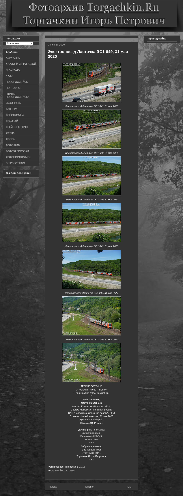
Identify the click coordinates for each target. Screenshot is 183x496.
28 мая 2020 (91, 439)
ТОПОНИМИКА (15, 115)
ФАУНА (10, 133)
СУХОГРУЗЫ (13, 102)
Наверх (52, 486)
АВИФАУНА (13, 57)
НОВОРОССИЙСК (17, 81)
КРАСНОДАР (13, 69)
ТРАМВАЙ (12, 121)
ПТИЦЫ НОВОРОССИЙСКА (17, 95)
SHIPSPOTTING (15, 163)
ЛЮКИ (10, 75)
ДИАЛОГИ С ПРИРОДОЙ (21, 63)
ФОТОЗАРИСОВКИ (17, 151)
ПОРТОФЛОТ (14, 87)
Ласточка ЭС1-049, (91, 436)
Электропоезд (91, 433)
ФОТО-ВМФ (13, 145)
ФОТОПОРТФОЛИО (18, 157)
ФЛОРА (10, 139)
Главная (89, 486)
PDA (128, 486)
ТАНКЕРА (11, 109)
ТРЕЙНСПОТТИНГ (65, 470)
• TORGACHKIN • (91, 453)
